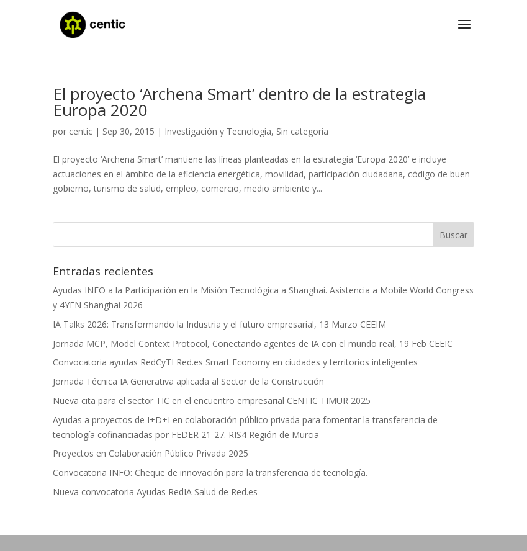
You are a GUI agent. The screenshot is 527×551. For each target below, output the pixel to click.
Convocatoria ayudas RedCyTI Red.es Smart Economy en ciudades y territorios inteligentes (235, 362)
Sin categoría (302, 131)
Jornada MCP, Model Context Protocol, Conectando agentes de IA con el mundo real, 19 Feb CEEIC (253, 343)
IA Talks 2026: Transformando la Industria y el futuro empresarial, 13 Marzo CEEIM (219, 324)
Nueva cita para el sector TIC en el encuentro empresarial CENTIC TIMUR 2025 (212, 400)
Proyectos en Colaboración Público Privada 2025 (150, 453)
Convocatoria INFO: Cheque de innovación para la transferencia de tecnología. (210, 472)
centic (80, 131)
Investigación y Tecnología (217, 131)
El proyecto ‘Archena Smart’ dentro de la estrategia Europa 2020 (239, 102)
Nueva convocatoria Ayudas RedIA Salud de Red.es (155, 492)
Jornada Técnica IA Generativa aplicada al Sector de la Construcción (188, 381)
